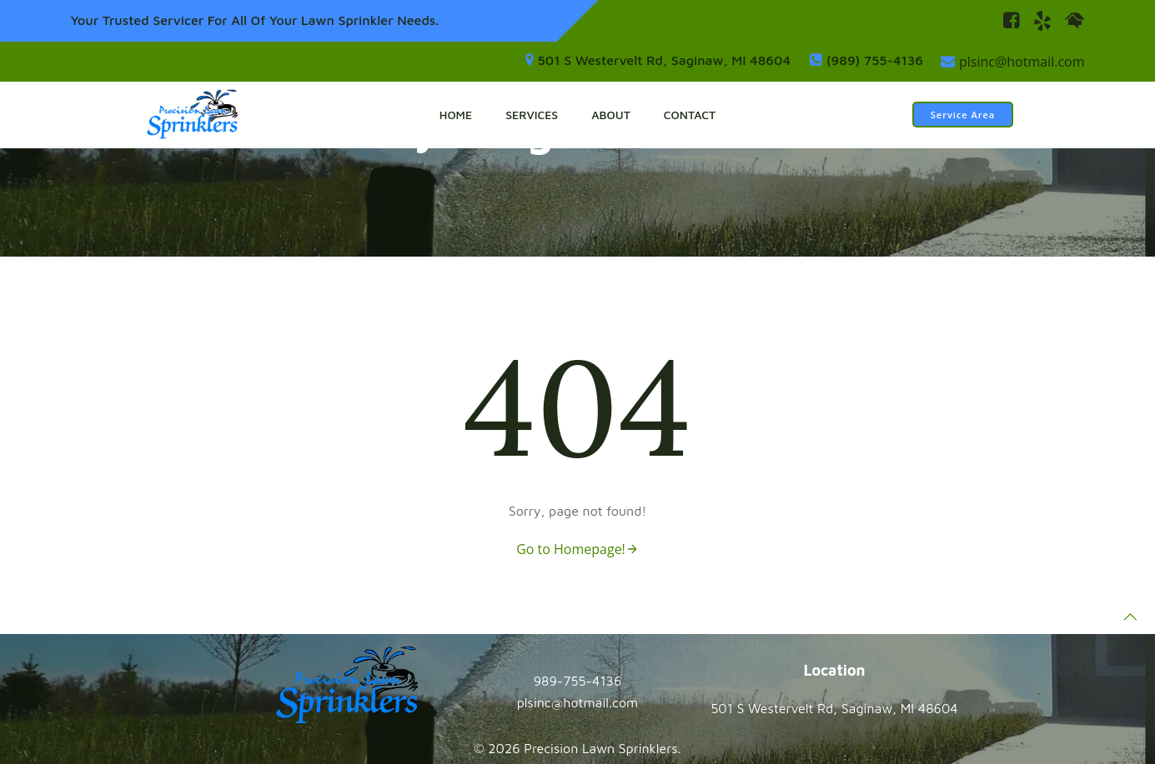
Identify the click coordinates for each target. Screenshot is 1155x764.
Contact (690, 114)
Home (455, 114)
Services (531, 114)
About (610, 114)
